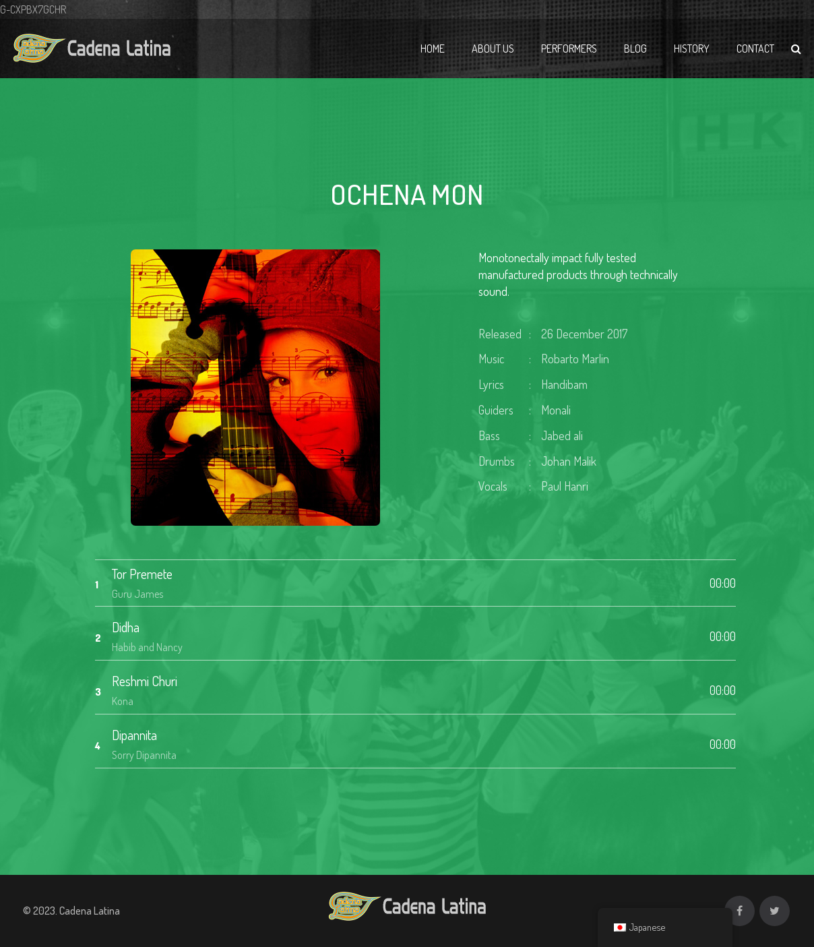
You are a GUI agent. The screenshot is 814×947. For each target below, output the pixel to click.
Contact (755, 48)
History (692, 48)
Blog (635, 48)
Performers (569, 48)
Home (432, 48)
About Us (493, 48)
